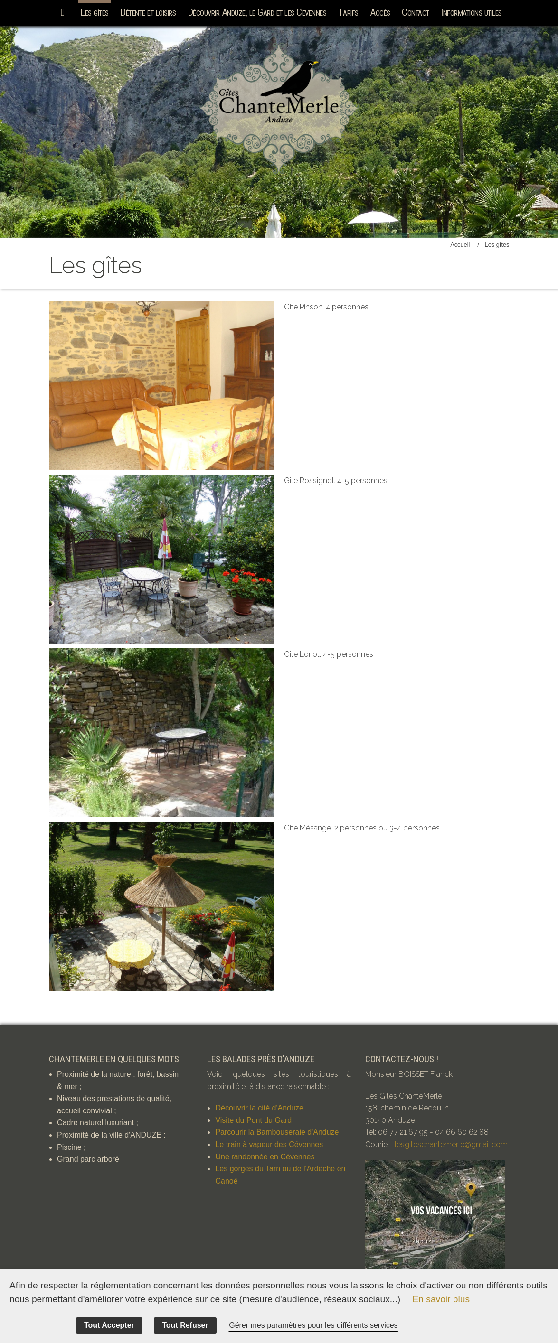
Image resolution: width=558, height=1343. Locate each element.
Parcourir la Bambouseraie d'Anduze (277, 1132)
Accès (380, 12)
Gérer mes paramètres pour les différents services (313, 1325)
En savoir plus (441, 1299)
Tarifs (348, 12)
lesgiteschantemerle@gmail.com (451, 1144)
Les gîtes (94, 12)
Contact (415, 12)
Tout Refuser (185, 1325)
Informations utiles (471, 12)
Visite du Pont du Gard (253, 1120)
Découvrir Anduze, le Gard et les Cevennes (257, 12)
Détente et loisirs (148, 12)
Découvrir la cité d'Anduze (259, 1108)
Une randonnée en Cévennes (264, 1157)
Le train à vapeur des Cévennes (269, 1144)
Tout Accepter (109, 1325)
